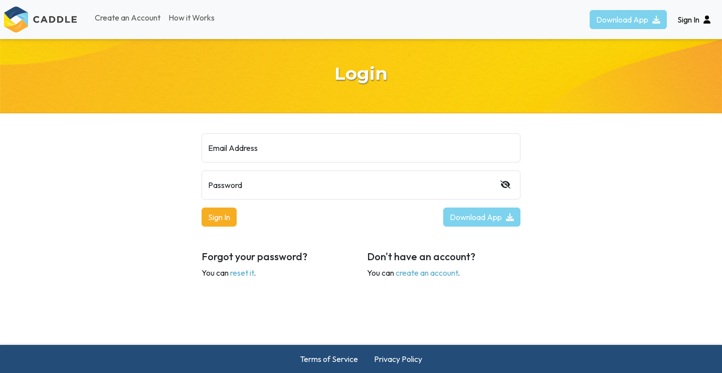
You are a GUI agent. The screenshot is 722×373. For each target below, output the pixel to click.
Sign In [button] (693, 20)
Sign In (219, 217)
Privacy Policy (398, 359)
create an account (427, 273)
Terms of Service (329, 359)
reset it (242, 273)
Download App (628, 20)
